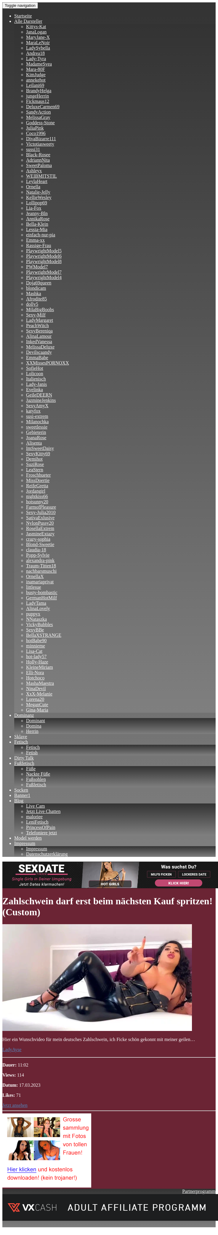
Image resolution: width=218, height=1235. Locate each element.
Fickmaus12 (37, 101)
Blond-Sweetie (40, 544)
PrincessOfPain (40, 827)
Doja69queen (38, 282)
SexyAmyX (37, 405)
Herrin (32, 731)
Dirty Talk (24, 757)
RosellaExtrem (40, 528)
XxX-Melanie (39, 693)
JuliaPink (35, 127)
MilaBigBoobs (40, 309)
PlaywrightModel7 (44, 272)
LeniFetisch (37, 822)
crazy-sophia (38, 539)
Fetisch (21, 741)
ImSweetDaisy (40, 448)
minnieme (35, 645)
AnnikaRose (37, 218)
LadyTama (36, 603)
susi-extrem (37, 416)
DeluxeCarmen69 (43, 106)
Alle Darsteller (28, 21)
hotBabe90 (36, 640)
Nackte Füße (38, 773)
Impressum (24, 843)
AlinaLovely (38, 608)
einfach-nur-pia (40, 234)
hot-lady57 (36, 656)
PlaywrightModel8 (44, 261)
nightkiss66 (37, 496)
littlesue (33, 587)
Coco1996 (36, 133)
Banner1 (22, 795)
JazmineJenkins (41, 400)
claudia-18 (36, 549)
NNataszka (36, 619)
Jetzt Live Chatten (43, 811)
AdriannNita (38, 160)
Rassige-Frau (38, 245)
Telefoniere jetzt (41, 832)
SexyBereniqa (39, 330)
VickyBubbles (39, 624)
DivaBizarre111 (41, 138)
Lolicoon (34, 373)
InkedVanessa (39, 341)
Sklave (20, 736)
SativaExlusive (40, 517)
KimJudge (36, 74)
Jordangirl (35, 491)
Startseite (23, 15)
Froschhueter (38, 475)
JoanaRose (36, 437)
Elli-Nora (35, 672)
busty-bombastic (41, 592)
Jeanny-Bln (37, 213)
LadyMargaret (39, 320)
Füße (31, 768)
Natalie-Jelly (38, 192)
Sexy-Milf (36, 314)
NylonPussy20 (40, 523)
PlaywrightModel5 (44, 250)
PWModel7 (37, 266)
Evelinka (34, 389)
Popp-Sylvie (37, 555)
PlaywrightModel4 (44, 277)
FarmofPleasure (41, 507)
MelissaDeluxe (40, 346)
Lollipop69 (36, 202)
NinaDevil (36, 688)
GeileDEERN (39, 394)
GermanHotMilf (41, 597)
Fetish (32, 752)
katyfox (33, 410)
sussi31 (33, 149)
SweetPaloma (39, 165)
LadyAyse (11, 1049)
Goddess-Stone (40, 122)
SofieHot (34, 368)
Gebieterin (36, 432)
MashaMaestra (40, 683)
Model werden (28, 838)
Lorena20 (35, 699)
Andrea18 (35, 53)
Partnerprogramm (199, 1191)
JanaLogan (36, 31)
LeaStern (34, 469)
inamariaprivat (40, 581)
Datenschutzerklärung (47, 854)
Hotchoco (35, 677)
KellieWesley (39, 197)
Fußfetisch (24, 763)
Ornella (33, 186)
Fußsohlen (36, 779)
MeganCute (37, 704)
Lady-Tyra (36, 58)
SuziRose (35, 464)
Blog (18, 800)
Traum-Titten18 (41, 565)
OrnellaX (35, 576)
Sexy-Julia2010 (41, 512)
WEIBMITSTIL (41, 176)
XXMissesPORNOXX (47, 362)
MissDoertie (37, 480)
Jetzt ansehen (15, 1105)
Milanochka (37, 421)
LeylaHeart (36, 181)
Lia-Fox (33, 208)
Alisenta (34, 442)
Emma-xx (35, 240)
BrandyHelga (38, 90)
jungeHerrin (37, 95)
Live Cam (35, 806)
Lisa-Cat (34, 651)
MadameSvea (39, 63)
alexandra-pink (40, 560)
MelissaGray (38, 117)
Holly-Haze (37, 661)
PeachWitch (37, 325)
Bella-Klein (37, 224)
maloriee (34, 816)
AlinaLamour (39, 336)
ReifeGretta (37, 485)
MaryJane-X (38, 37)
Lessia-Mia (36, 229)
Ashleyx (34, 170)
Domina (33, 725)
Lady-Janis (36, 384)
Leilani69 (35, 85)
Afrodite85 (36, 298)
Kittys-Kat (36, 26)
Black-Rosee (38, 154)
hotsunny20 (37, 501)
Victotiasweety (40, 144)
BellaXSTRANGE (43, 635)
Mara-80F (35, 69)
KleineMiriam (39, 667)
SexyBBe (35, 629)
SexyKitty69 (38, 453)
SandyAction (38, 111)
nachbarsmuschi (41, 571)
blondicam (36, 288)
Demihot (34, 458)
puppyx (33, 613)
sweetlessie (36, 426)
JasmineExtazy (40, 533)
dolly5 (32, 304)
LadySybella (38, 47)
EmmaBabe (37, 357)
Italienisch (36, 378)
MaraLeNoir (38, 42)
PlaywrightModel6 (44, 256)
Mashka (33, 293)
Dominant (35, 720)
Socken (21, 789)
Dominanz (24, 715)
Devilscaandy (39, 352)
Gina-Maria (37, 709)
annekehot (36, 79)
